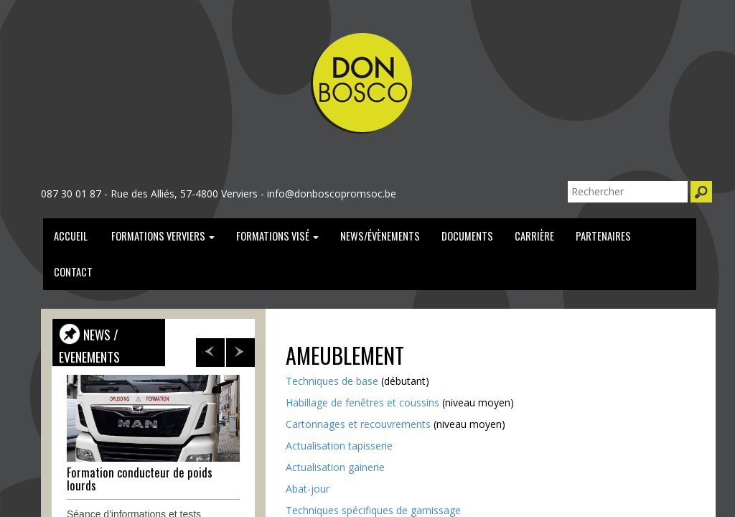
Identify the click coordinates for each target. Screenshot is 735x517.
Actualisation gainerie (335, 467)
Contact (73, 271)
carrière (534, 235)
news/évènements (380, 235)
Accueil (71, 235)
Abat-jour (307, 488)
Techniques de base (332, 381)
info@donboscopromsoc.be (331, 193)
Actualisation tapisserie (339, 445)
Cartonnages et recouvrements (358, 424)
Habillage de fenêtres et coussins (362, 402)
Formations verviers (162, 235)
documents (467, 235)
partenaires (603, 235)
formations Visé (277, 235)
